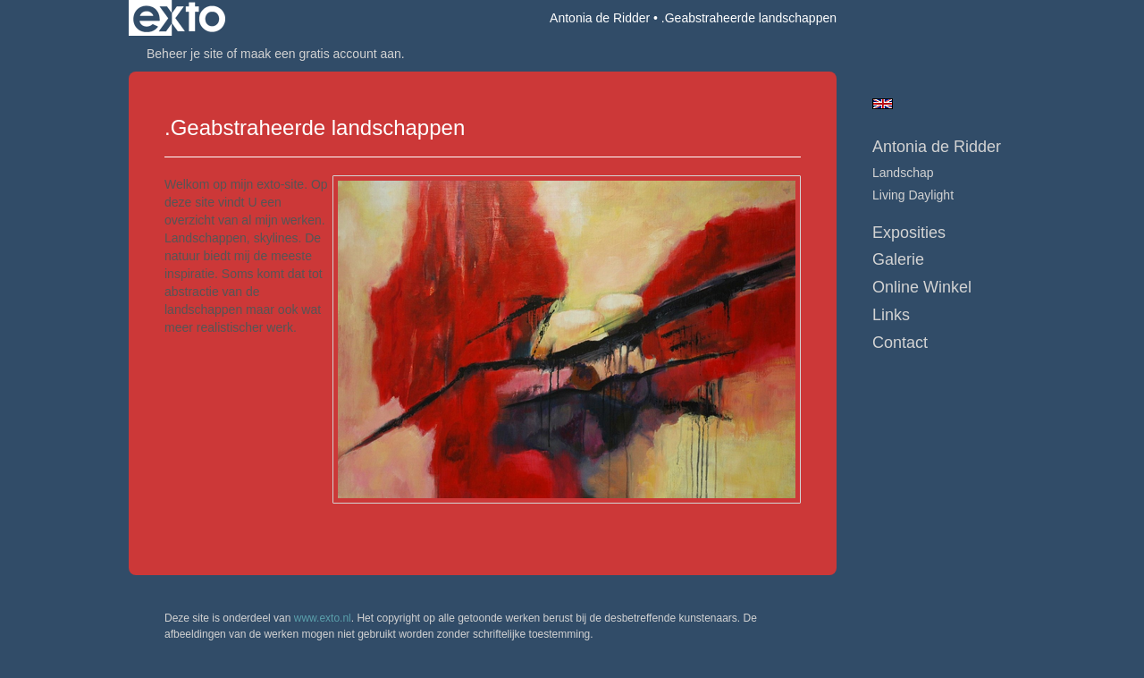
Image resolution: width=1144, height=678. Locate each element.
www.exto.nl (322, 618)
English (882, 103)
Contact (900, 343)
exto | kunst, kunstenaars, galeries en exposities (179, 18)
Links (891, 315)
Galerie (898, 259)
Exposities (909, 233)
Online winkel (922, 287)
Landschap (903, 172)
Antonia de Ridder (600, 18)
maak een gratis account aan (320, 54)
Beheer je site (185, 54)
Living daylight (913, 195)
